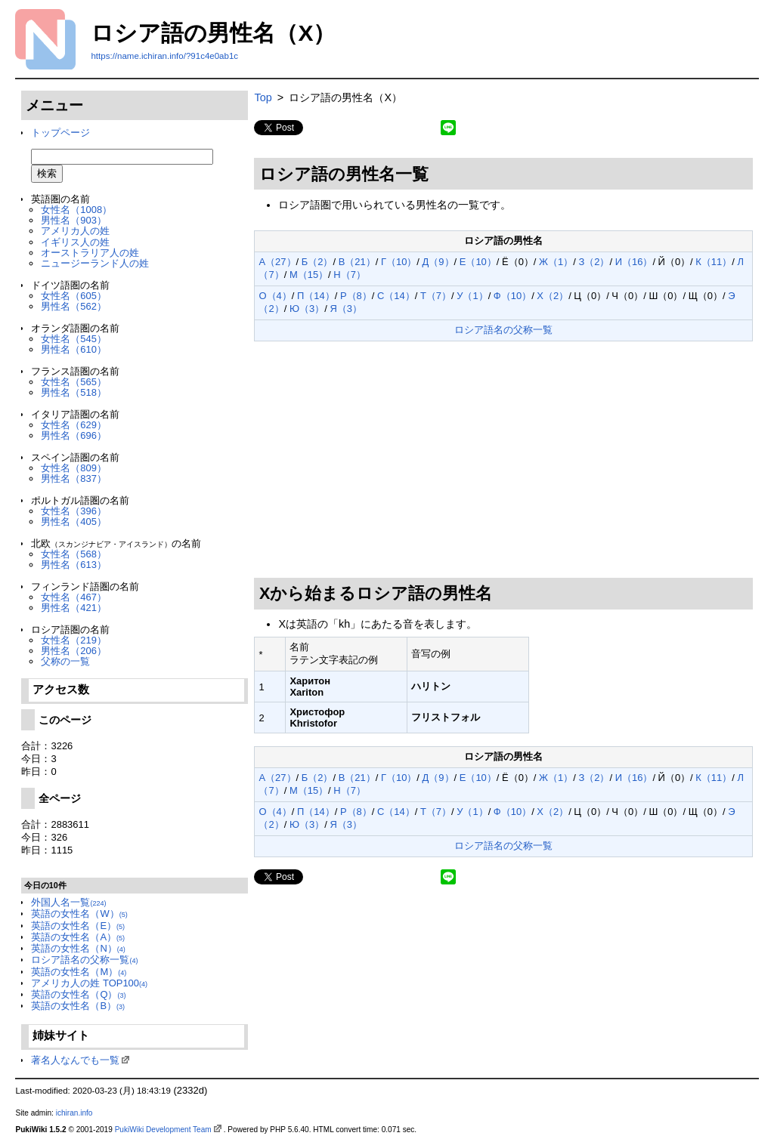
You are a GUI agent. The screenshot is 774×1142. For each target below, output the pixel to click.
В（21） (357, 261)
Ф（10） (512, 295)
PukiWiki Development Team (163, 1129)
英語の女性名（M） (78, 971)
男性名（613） (74, 564)
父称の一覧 (65, 661)
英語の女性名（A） (78, 937)
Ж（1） (556, 261)
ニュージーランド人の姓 (95, 263)
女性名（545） (74, 338)
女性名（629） (74, 425)
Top (262, 97)
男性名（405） (74, 521)
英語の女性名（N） (78, 948)
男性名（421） (74, 607)
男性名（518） (74, 392)
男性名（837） (74, 478)
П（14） (316, 295)
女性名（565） (74, 381)
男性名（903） (74, 220)
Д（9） (438, 261)
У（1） (472, 295)
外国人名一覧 (68, 902)
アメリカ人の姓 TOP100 (89, 983)
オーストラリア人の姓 (90, 252)
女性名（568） (74, 554)
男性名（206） (74, 650)
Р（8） (356, 295)
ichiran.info (74, 1113)
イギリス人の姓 (75, 242)
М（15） (308, 274)
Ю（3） (306, 308)
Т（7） (435, 295)
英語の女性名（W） (79, 913)
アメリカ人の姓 (75, 230)
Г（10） (398, 261)
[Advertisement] (504, 460)
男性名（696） (74, 435)
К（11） (713, 261)
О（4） (275, 295)
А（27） (277, 261)
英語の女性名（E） (78, 925)
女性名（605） (74, 295)
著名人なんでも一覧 (75, 1060)
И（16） (634, 261)
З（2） (593, 261)
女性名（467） (74, 597)
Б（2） (317, 261)
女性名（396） (74, 511)
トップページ (60, 132)
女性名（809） (74, 468)
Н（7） (349, 274)
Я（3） (346, 308)
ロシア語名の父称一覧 (84, 959)
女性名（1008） (76, 209)
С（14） (396, 295)
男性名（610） (74, 349)
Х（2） (552, 295)
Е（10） (478, 261)
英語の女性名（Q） (78, 994)
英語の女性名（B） (78, 1005)
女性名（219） (74, 640)
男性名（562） (74, 306)
